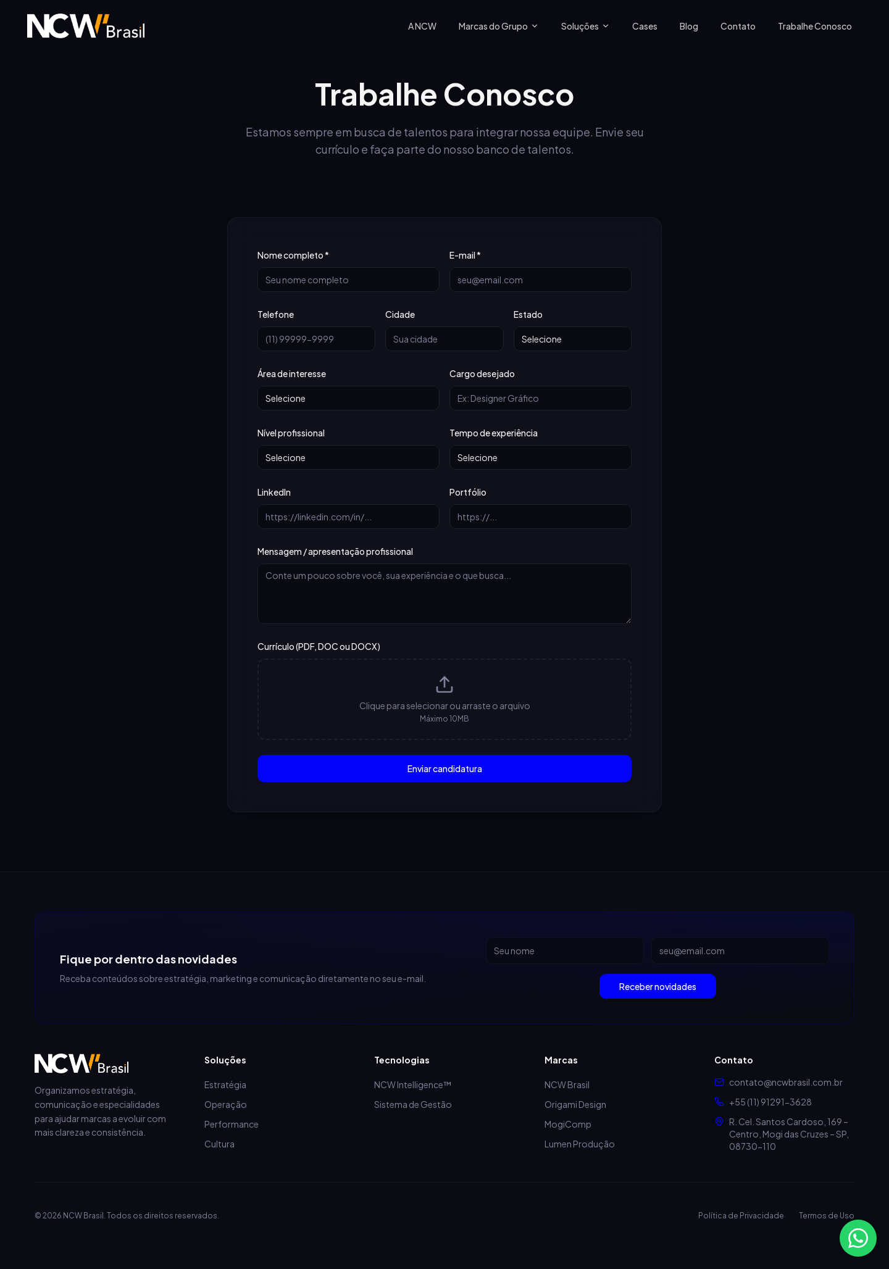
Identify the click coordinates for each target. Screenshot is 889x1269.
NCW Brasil (567, 1084)
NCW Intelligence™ (412, 1084)
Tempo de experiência (493, 432)
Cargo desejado (482, 373)
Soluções (585, 25)
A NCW (422, 25)
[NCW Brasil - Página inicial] (85, 26)
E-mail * (465, 254)
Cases (644, 25)
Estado (528, 314)
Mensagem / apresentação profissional (335, 551)
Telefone (275, 314)
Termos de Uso (826, 1215)
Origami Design (575, 1104)
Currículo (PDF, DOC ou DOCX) (318, 646)
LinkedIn (274, 491)
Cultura (219, 1143)
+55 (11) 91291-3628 (770, 1101)
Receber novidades (657, 986)
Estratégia (225, 1084)
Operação (225, 1104)
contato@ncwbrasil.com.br (786, 1082)
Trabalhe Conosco (815, 25)
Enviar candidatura (444, 768)
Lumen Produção (580, 1143)
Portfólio (467, 491)
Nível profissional (291, 432)
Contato (738, 25)
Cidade (400, 314)
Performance (231, 1124)
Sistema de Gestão (413, 1104)
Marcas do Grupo (499, 25)
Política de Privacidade (741, 1215)
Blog (689, 25)
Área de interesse (291, 373)
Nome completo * (293, 254)
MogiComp (568, 1124)
